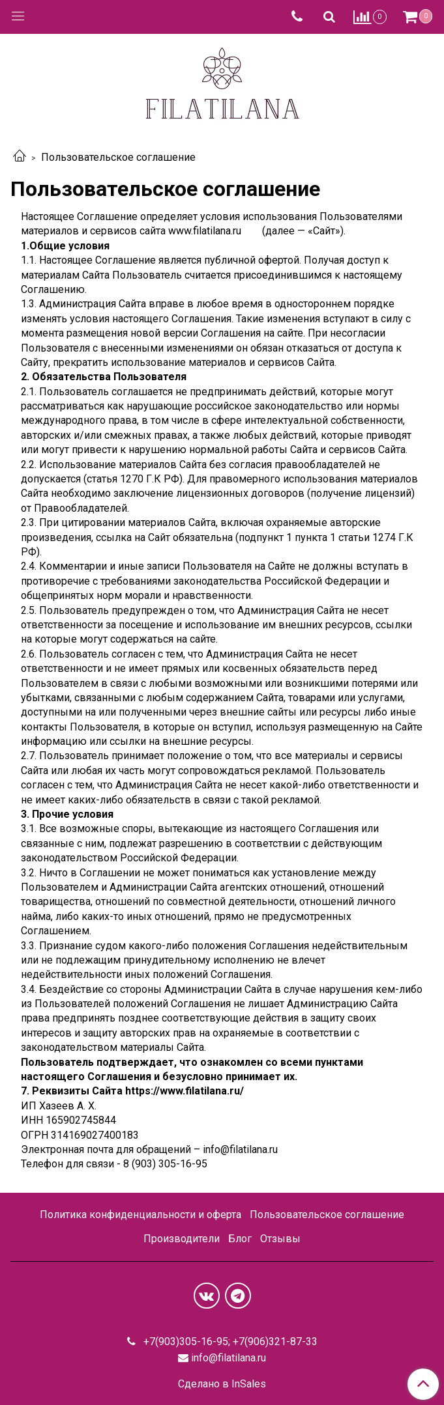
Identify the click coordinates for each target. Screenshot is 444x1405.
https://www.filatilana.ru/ (184, 1091)
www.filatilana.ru (204, 231)
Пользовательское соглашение (327, 1214)
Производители (181, 1238)
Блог (240, 1238)
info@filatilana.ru (228, 1358)
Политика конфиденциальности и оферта (140, 1214)
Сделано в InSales (222, 1384)
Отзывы (280, 1238)
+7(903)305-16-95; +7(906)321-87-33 (229, 1341)
